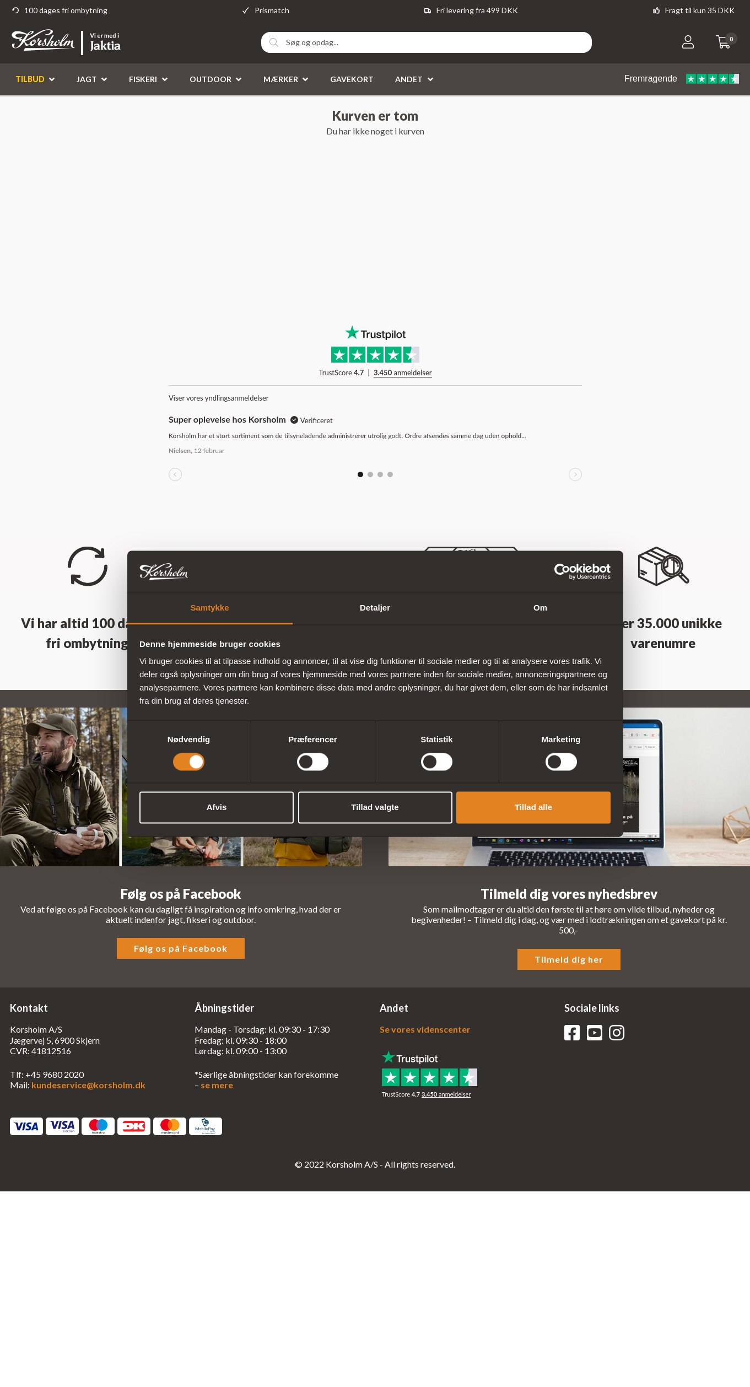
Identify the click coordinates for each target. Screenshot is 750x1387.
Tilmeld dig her (569, 959)
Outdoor (210, 79)
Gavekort (352, 79)
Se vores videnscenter (425, 1029)
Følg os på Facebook (181, 948)
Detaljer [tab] (375, 608)
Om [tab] (540, 608)
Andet (409, 79)
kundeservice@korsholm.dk (88, 1085)
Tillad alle (533, 807)
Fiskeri (143, 79)
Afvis (217, 807)
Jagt (87, 79)
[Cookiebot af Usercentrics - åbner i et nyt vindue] (562, 571)
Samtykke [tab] (209, 608)
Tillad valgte (374, 807)
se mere (217, 1085)
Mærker (280, 79)
